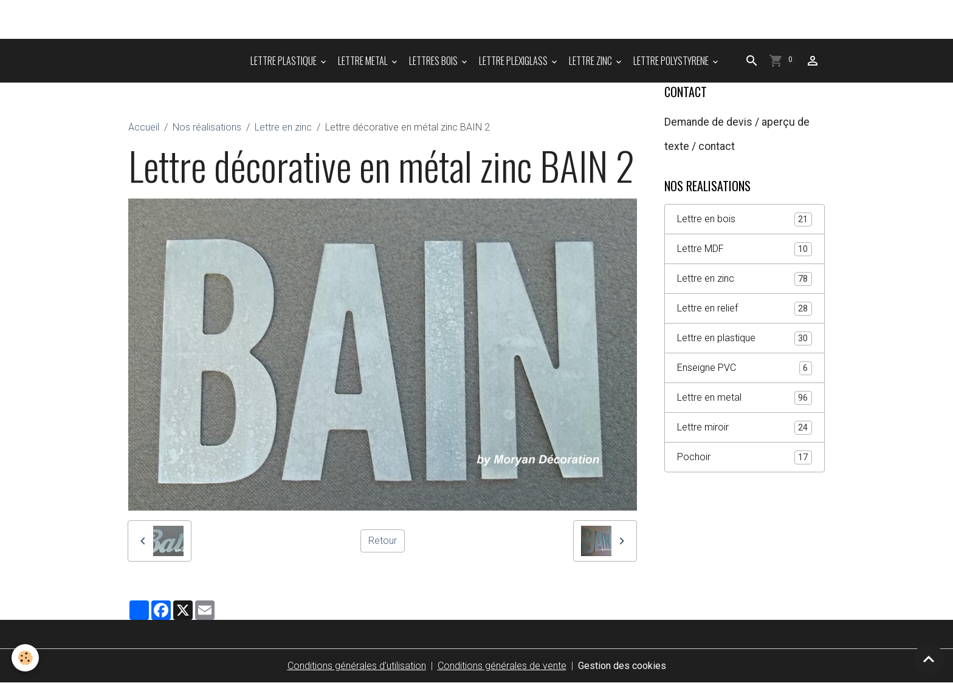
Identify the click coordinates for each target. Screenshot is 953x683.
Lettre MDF (744, 249)
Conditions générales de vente (502, 665)
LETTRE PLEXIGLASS (514, 60)
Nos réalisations (207, 127)
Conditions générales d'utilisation (356, 665)
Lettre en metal (744, 398)
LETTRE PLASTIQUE (284, 60)
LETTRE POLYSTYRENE (671, 60)
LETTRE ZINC (591, 60)
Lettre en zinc (283, 127)
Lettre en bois (744, 219)
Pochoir (744, 457)
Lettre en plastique (744, 338)
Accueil (143, 127)
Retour (382, 540)
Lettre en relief (744, 309)
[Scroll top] (928, 659)
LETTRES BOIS (434, 60)
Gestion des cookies (622, 665)
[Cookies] (26, 657)
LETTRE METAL (364, 60)
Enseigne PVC (744, 368)
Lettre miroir (744, 428)
